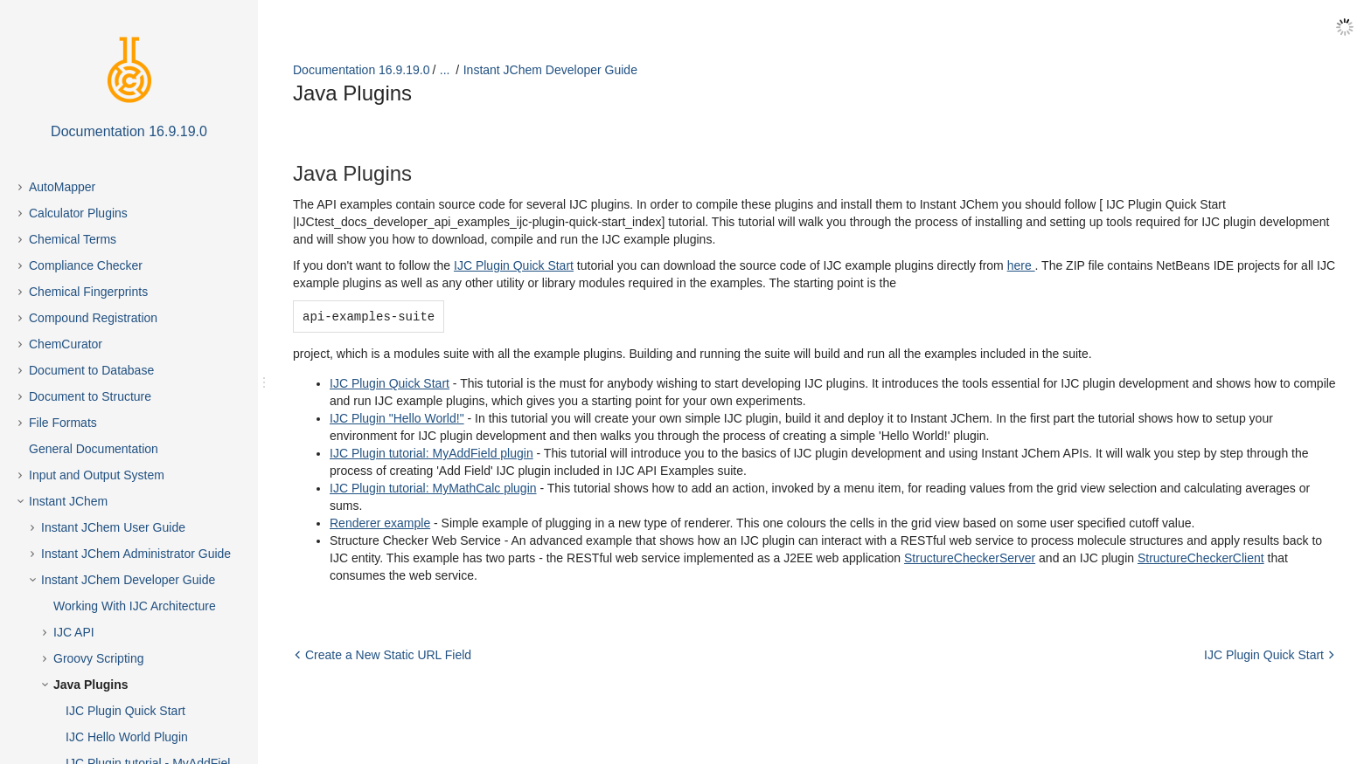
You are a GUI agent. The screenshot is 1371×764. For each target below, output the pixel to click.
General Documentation (93, 449)
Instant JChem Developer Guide (128, 580)
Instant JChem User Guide (113, 527)
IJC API (73, 632)
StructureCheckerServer (969, 557)
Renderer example (380, 522)
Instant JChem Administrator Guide (136, 554)
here (1021, 265)
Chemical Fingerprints (88, 292)
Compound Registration (93, 318)
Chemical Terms (72, 239)
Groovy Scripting (98, 658)
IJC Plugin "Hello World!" (397, 417)
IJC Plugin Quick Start (125, 711)
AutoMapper (62, 187)
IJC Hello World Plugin (127, 737)
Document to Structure (90, 396)
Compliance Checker (86, 265)
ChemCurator (65, 344)
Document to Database (91, 370)
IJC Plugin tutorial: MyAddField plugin (431, 452)
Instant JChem (68, 501)
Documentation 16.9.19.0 (361, 70)
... (445, 70)
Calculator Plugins (78, 213)
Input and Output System (96, 475)
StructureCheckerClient (1201, 557)
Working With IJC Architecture (134, 606)
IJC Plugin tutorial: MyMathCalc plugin (433, 487)
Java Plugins (91, 685)
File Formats (63, 423)
